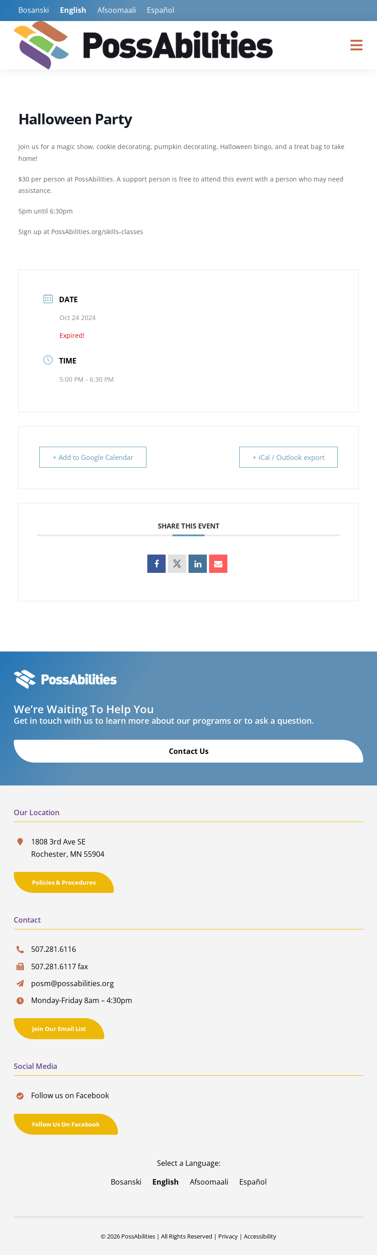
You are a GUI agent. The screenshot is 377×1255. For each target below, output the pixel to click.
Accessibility (260, 1236)
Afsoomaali (116, 10)
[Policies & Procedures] (64, 882)
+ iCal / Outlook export (288, 457)
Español (160, 10)
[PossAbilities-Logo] (143, 25)
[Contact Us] (188, 751)
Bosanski (33, 10)
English (73, 10)
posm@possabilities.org (72, 983)
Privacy (228, 1236)
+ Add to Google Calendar (93, 457)
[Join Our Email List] (59, 1028)
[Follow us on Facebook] (66, 1124)
